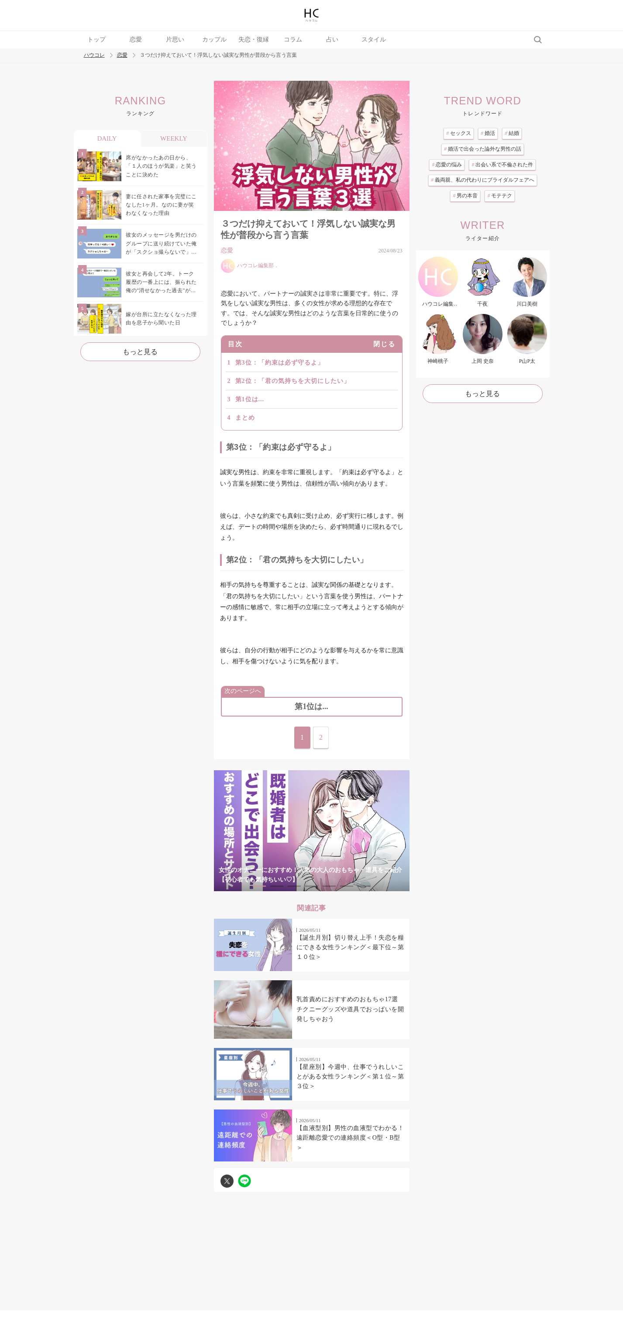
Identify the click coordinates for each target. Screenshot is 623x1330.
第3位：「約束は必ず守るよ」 (279, 362)
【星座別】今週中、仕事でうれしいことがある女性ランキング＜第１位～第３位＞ (350, 1077)
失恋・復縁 (253, 39)
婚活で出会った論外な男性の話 (482, 149)
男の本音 (465, 196)
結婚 (512, 133)
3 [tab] (294, 886)
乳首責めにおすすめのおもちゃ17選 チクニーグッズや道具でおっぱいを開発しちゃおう (350, 1009)
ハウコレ (94, 55)
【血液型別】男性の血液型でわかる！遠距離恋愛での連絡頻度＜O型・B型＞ (350, 1138)
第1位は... (250, 399)
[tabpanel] (312, 830)
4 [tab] (311, 886)
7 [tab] (364, 886)
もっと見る (140, 351)
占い (332, 39)
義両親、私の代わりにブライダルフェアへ (482, 180)
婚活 (488, 133)
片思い (175, 39)
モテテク (499, 196)
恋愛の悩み (447, 165)
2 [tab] (276, 886)
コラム (293, 39)
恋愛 (136, 39)
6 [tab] (346, 886)
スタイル (373, 39)
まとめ (245, 417)
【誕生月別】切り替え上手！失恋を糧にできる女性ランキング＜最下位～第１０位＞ (350, 947)
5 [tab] (329, 886)
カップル (214, 39)
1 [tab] (259, 886)
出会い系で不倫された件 (502, 165)
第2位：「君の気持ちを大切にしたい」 (292, 381)
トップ (96, 39)
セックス (458, 133)
